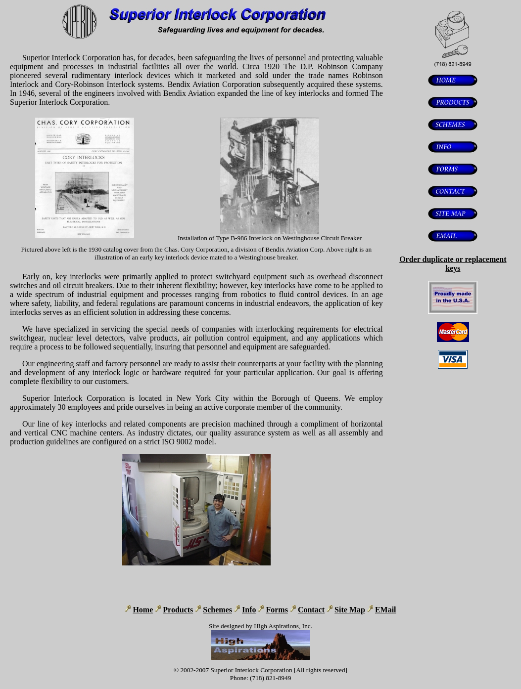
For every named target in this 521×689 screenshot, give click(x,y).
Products (178, 609)
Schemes (217, 609)
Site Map (349, 609)
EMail (385, 609)
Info (249, 609)
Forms (276, 609)
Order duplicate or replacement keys (452, 263)
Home (143, 609)
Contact (311, 609)
